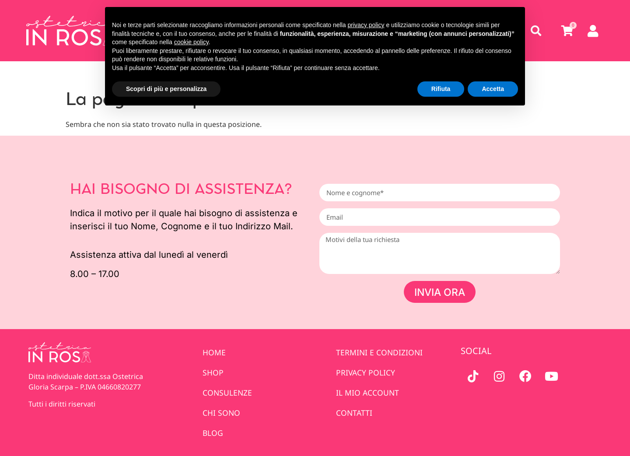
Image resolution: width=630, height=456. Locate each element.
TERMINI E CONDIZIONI (380, 352)
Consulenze (228, 392)
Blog (213, 433)
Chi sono (222, 412)
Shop (213, 372)
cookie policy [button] (191, 42)
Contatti (354, 412)
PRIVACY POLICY (366, 372)
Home (214, 352)
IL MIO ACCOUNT (368, 392)
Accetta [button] (493, 88)
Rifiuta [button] (441, 88)
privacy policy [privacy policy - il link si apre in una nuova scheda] (366, 24)
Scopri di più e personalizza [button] (166, 88)
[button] (536, 31)
